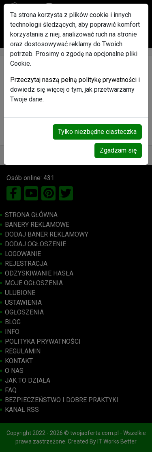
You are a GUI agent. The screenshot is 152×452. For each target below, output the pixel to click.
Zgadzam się (118, 150)
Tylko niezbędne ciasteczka (97, 132)
